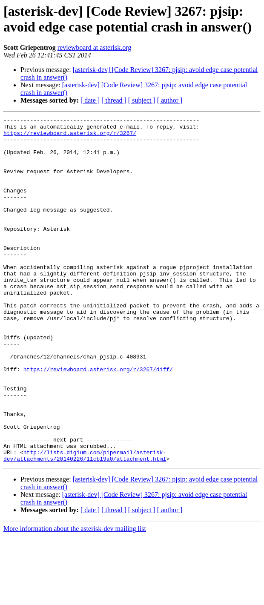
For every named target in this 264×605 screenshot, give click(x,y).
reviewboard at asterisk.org (94, 47)
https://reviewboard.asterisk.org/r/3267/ (69, 136)
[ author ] (170, 100)
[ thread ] (113, 100)
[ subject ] (141, 100)
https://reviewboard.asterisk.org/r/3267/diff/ (98, 420)
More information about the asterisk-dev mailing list (74, 597)
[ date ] (90, 100)
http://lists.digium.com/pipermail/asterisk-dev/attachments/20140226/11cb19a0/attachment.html (84, 523)
